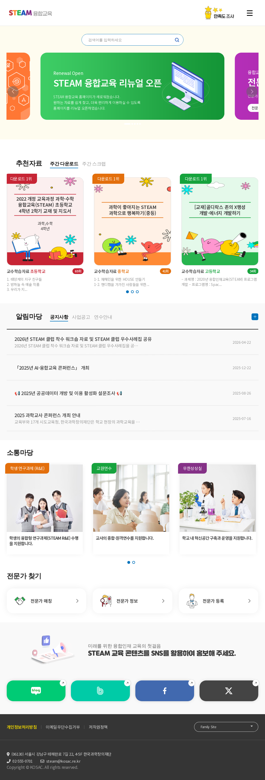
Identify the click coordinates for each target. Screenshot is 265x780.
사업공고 (81, 317)
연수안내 (103, 317)
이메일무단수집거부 (63, 727)
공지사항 (59, 317)
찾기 (177, 40)
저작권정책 (98, 727)
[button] (13, 92)
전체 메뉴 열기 (250, 13)
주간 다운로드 (64, 163)
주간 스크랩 (94, 163)
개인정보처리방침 (22, 727)
